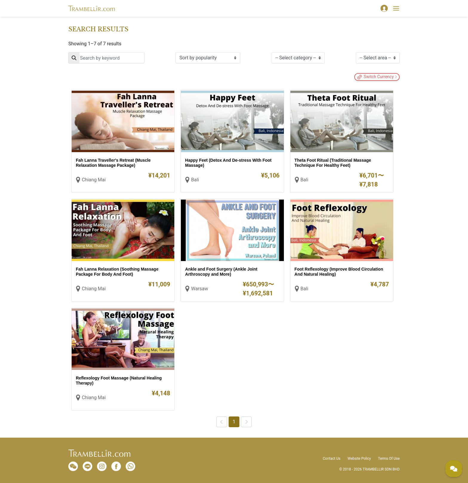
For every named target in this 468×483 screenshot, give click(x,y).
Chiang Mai (94, 180)
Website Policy (359, 458)
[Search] (106, 58)
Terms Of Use (389, 458)
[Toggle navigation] (396, 8)
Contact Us (332, 458)
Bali (195, 180)
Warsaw (199, 288)
